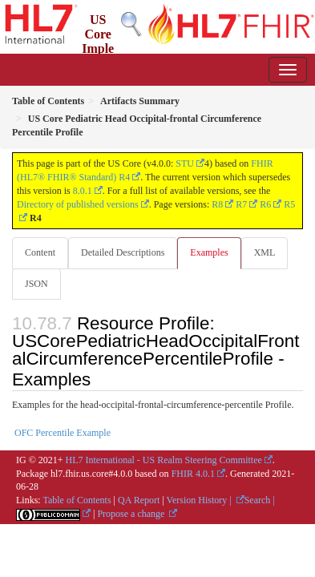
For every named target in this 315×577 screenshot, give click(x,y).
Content (40, 252)
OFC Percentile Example (62, 432)
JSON (36, 283)
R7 (241, 204)
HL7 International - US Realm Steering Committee (164, 460)
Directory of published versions (78, 204)
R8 (217, 204)
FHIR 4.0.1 (193, 473)
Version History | (200, 500)
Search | (259, 500)
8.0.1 (82, 190)
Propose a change (132, 513)
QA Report (139, 500)
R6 (265, 204)
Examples (209, 252)
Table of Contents (76, 500)
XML (265, 252)
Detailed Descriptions (122, 252)
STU (185, 163)
